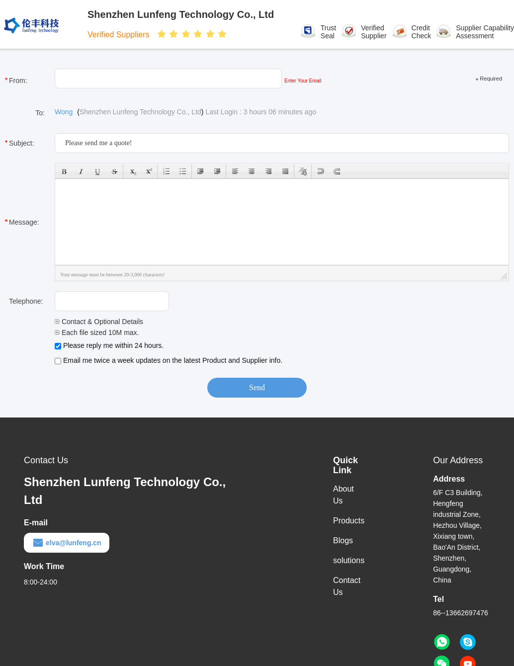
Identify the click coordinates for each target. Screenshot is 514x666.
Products (348, 520)
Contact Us (346, 586)
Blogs (343, 540)
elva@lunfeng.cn (66, 542)
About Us (343, 495)
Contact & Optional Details (99, 322)
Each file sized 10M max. (97, 332)
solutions (348, 560)
